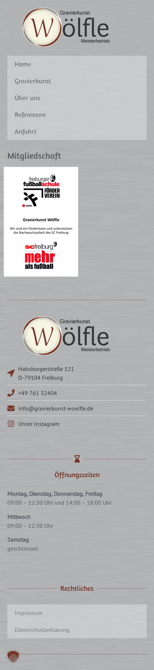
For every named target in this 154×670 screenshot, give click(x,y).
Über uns (27, 97)
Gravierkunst (33, 81)
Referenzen (30, 114)
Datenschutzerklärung (42, 629)
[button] (13, 657)
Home (23, 64)
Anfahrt (26, 131)
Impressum (28, 612)
